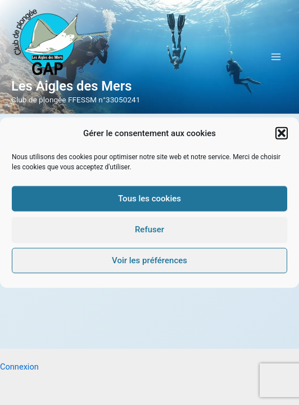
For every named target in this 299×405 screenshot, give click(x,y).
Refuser (149, 229)
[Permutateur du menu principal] (276, 57)
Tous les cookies (149, 199)
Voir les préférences (149, 260)
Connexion (19, 367)
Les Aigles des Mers (71, 86)
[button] (281, 133)
